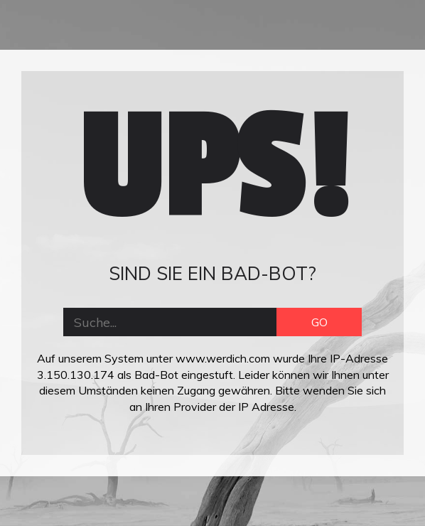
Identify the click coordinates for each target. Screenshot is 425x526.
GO (319, 322)
